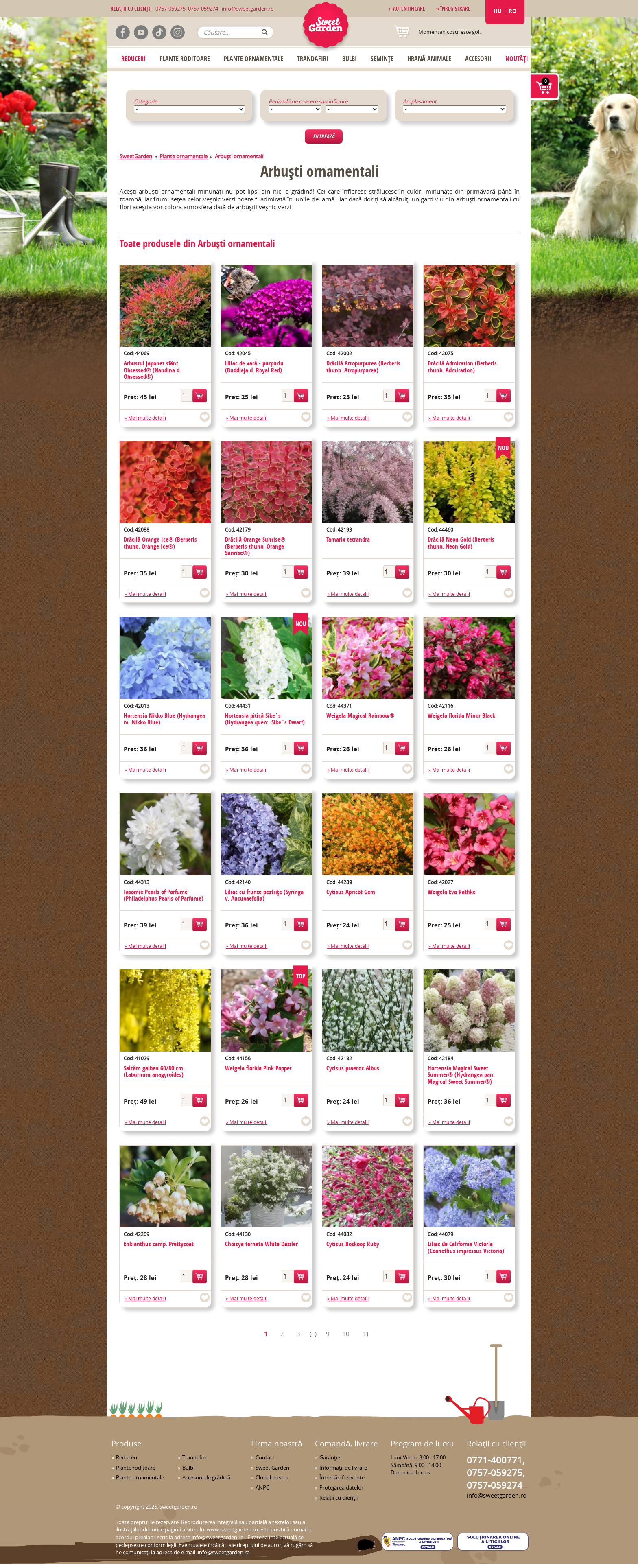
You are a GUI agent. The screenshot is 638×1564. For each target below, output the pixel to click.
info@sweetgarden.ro (248, 8)
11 (365, 1334)
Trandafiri (312, 58)
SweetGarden (136, 156)
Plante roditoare (185, 58)
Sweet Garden (272, 1467)
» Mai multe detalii (145, 418)
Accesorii (478, 58)
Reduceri (133, 58)
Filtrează (323, 136)
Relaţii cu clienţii (338, 1497)
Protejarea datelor (341, 1487)
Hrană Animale (429, 58)
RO (512, 11)
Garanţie (329, 1457)
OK (264, 31)
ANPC (262, 1487)
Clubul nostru (272, 1477)
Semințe (382, 58)
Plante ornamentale (253, 58)
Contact (265, 1457)
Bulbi (349, 58)
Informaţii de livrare (343, 1467)
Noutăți (516, 58)
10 (346, 1334)
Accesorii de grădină (206, 1477)
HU (498, 11)
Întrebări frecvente (342, 1477)
